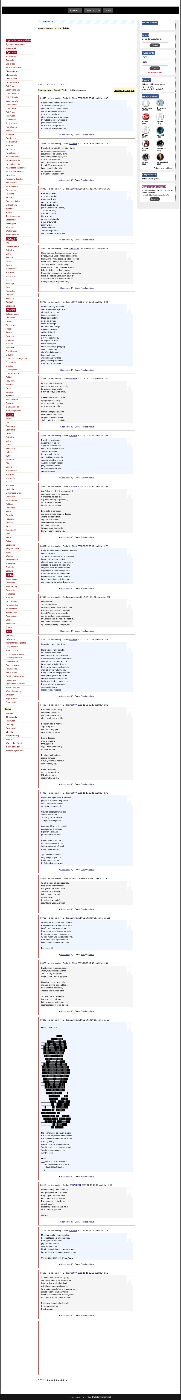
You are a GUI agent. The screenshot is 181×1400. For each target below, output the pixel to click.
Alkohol (9, 419)
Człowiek (10, 250)
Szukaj (108, 10)
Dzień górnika (12, 101)
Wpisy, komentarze (14, 691)
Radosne (10, 194)
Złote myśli (11, 702)
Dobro (8, 254)
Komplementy (12, 127)
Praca (8, 511)
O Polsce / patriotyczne (16, 358)
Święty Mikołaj (12, 736)
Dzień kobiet (11, 105)
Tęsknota (10, 209)
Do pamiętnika (12, 82)
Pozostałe (10, 508)
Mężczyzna (11, 276)
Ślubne (9, 131)
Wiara (8, 552)
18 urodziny (11, 56)
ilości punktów (79, 90)
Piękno (9, 287)
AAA (66, 28)
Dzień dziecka (12, 97)
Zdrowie (9, 571)
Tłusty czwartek (13, 687)
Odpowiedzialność (14, 493)
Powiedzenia (11, 612)
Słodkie (9, 620)
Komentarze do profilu (16, 643)
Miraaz (145, 135)
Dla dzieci (10, 318)
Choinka (9, 732)
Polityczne (10, 377)
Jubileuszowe (12, 123)
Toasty (9, 212)
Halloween (10, 116)
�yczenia (161, 108)
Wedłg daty (67, 90)
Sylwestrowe (11, 205)
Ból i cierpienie (12, 246)
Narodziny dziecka (14, 179)
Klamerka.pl (75, 10)
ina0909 (73, 98)
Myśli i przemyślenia (15, 654)
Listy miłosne (12, 646)
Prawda (9, 295)
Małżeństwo (11, 269)
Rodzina (9, 523)
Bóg (8, 243)
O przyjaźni (11, 362)
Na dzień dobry (12, 157)
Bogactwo (10, 426)
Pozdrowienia (12, 186)
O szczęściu (11, 370)
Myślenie (10, 485)
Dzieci (8, 445)
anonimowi (74, 189)
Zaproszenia (11, 698)
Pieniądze (10, 291)
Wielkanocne (11, 231)
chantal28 (161, 148)
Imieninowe (11, 119)
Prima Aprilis (11, 672)
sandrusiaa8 (162, 162)
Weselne (10, 227)
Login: (145, 57)
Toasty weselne (13, 216)
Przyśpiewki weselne (15, 676)
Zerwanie (10, 403)
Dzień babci (11, 86)
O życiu (9, 355)
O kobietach (11, 351)
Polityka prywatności (15, 750)
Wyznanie (10, 623)
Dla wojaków (11, 79)
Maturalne (10, 594)
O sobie (9, 366)
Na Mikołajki (11, 609)
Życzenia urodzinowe (15, 44)
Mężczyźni (10, 478)
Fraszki (9, 329)
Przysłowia (11, 680)
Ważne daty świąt (14, 743)
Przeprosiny (11, 190)
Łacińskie (10, 459)
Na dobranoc (11, 153)
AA (59, 28)
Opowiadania (12, 661)
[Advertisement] (71, 16)
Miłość (9, 280)
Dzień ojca (10, 112)
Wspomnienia (12, 399)
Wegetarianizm (12, 549)
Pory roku (10, 381)
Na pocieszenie (13, 164)
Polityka (9, 504)
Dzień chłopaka (13, 90)
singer (145, 162)
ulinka (145, 122)
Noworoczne (11, 183)
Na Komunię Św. (13, 160)
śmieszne (10, 134)
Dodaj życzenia (93, 10)
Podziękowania (12, 665)
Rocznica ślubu (13, 201)
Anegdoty (10, 635)
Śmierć (9, 265)
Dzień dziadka (12, 93)
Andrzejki (10, 60)
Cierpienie (10, 430)
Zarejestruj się (155, 72)
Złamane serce (12, 235)
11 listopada (11, 717)
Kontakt (9, 713)
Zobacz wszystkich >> (164, 168)
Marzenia (10, 272)
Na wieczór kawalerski (16, 168)
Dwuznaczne (11, 579)
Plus (82, 135)
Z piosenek (11, 563)
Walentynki (11, 48)
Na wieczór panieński (15, 171)
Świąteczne (11, 138)
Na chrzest (11, 149)
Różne (9, 197)
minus (91, 135)
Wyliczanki (10, 695)
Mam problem (12, 650)
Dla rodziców (11, 75)
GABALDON (75, 1185)
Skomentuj (65, 135)
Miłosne (9, 145)
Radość (9, 302)
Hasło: (144, 62)
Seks (8, 534)
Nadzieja (10, 284)
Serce (8, 537)
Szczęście (10, 306)
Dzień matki (11, 108)
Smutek (9, 392)
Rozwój (9, 526)
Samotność (11, 530)
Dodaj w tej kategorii (124, 90)
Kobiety (9, 258)
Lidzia (145, 148)
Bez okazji (10, 64)
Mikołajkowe (11, 142)
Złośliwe (9, 627)
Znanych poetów (13, 410)
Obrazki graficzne (14, 658)
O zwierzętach (12, 373)
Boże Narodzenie (13, 67)
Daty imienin (11, 728)
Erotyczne (10, 325)
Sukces (9, 541)
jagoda (72, 878)
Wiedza (9, 556)
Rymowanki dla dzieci (15, 684)
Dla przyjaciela (12, 71)
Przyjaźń (10, 298)
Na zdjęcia (10, 175)
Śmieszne (10, 336)
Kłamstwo (10, 448)
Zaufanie (10, 567)
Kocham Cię (11, 586)
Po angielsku (11, 500)
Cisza (8, 433)
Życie (8, 261)
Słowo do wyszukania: (152, 39)
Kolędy (9, 739)
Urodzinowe (11, 220)
